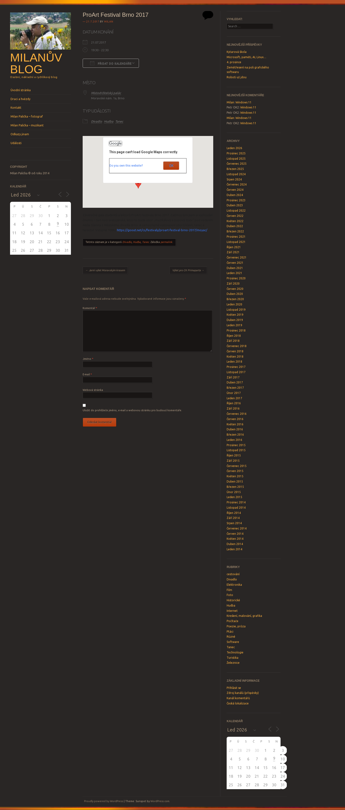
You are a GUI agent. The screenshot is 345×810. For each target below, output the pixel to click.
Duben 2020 (235, 293)
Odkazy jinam (20, 134)
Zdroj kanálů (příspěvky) (243, 692)
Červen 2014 (235, 533)
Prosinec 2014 (236, 502)
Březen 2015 (235, 486)
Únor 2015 (234, 492)
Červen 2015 (235, 470)
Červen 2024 (235, 189)
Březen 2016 (235, 434)
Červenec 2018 (237, 346)
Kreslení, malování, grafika (244, 615)
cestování (233, 574)
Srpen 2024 (234, 179)
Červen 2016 (235, 419)
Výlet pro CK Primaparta (188, 270)
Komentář (90, 308)
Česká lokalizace (238, 703)
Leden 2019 (234, 325)
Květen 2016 (235, 424)
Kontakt (16, 107)
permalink (166, 242)
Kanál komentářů (238, 698)
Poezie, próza (236, 626)
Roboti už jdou (237, 77)
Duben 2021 (235, 268)
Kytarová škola (237, 51)
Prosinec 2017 (236, 366)
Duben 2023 (235, 205)
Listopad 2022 (236, 210)
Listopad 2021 (236, 241)
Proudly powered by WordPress (103, 801)
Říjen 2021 (234, 247)
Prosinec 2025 (236, 153)
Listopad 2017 (236, 372)
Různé (231, 636)
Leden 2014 (234, 549)
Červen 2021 (235, 262)
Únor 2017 (234, 392)
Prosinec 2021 (236, 236)
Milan (108, 21)
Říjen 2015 (234, 455)
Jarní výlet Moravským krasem (105, 270)
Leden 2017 (234, 398)
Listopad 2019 (236, 309)
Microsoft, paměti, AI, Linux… (246, 57)
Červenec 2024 (237, 184)
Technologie (235, 652)
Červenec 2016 (237, 413)
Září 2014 (233, 517)
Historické (233, 600)
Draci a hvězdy (20, 99)
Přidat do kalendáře (111, 63)
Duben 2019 (235, 319)
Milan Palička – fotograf (27, 116)
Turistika (232, 657)
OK (171, 166)
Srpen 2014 (234, 523)
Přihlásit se (234, 687)
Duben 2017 (235, 382)
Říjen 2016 (234, 403)
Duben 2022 (235, 226)
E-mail (87, 374)
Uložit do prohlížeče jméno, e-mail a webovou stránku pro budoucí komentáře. (132, 410)
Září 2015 (233, 460)
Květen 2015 (235, 476)
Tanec (119, 121)
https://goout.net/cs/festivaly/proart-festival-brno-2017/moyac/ (162, 230)
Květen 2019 (235, 314)
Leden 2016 (234, 439)
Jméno (88, 358)
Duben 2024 (235, 195)
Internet (232, 610)
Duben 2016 (235, 429)
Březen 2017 (235, 387)
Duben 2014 (235, 544)
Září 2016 (233, 408)
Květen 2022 (235, 221)
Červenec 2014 (237, 528)
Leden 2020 (234, 304)
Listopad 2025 (236, 158)
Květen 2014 (235, 538)
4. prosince (234, 62)
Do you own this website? (126, 165)
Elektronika (234, 584)
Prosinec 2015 (236, 445)
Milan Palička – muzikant (27, 125)
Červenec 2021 (237, 257)
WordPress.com (159, 801)
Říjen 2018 (234, 335)
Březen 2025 (235, 168)
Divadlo (96, 121)
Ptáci (230, 631)
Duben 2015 (235, 481)
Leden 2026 (234, 148)
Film (229, 589)
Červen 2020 (235, 288)
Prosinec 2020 (236, 278)
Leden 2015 (234, 497)
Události (16, 143)
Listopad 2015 (236, 450)
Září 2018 (233, 340)
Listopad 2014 (236, 507)
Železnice (233, 662)
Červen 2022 (235, 215)
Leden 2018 (234, 361)
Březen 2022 (235, 231)
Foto (230, 594)
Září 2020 (233, 283)
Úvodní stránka (21, 90)
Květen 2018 (235, 356)
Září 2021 (233, 252)
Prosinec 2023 (236, 200)
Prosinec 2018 (236, 330)
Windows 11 (244, 102)
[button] (138, 184)
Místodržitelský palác (106, 93)
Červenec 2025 (237, 163)
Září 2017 (233, 377)
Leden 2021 (234, 273)
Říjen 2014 (234, 512)
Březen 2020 (235, 299)
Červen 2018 (235, 351)
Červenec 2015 (237, 465)
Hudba (108, 121)
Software (233, 641)
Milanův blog (36, 63)
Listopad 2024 (236, 174)
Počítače (232, 621)
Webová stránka (93, 389)
